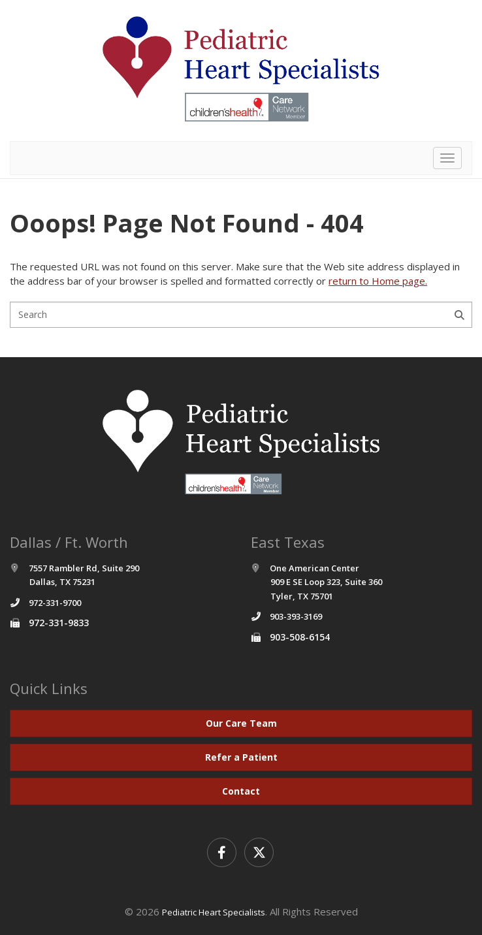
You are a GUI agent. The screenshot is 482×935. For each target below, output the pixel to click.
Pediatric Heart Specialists (213, 912)
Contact (241, 791)
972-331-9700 (55, 603)
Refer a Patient (241, 757)
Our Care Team (241, 723)
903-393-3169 (296, 616)
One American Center (316, 582)
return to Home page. (378, 280)
